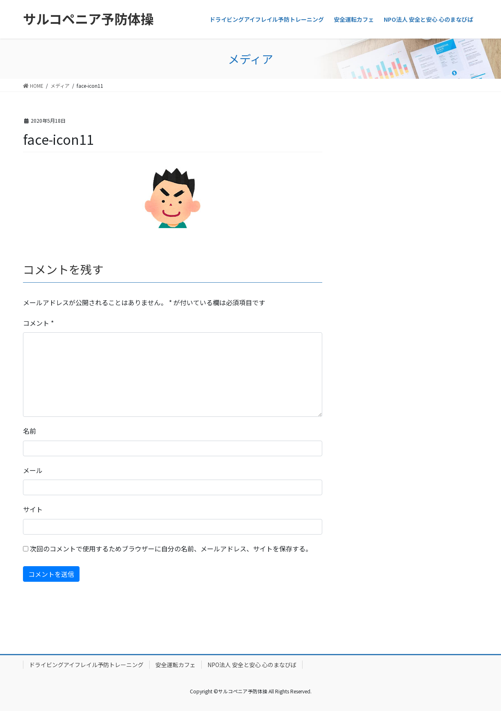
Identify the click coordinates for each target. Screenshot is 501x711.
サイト (33, 509)
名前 (29, 431)
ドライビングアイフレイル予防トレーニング (86, 665)
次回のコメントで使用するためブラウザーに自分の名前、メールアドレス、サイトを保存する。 (171, 548)
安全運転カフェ (175, 665)
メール (33, 470)
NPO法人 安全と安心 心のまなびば (251, 665)
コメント (38, 323)
